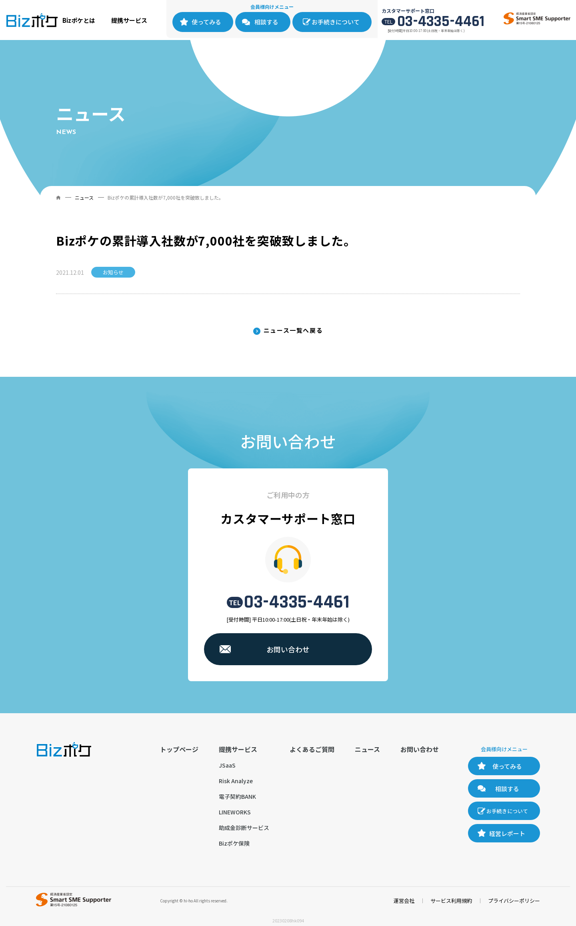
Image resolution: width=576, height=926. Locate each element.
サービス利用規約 (451, 900)
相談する (266, 22)
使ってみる (206, 22)
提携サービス (129, 20)
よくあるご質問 (312, 749)
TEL (235, 602)
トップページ (179, 749)
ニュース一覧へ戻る (293, 330)
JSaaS (227, 765)
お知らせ (113, 272)
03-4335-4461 (440, 21)
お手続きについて (336, 22)
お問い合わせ (288, 649)
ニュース (84, 197)
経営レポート (507, 833)
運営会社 (404, 900)
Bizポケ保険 (234, 843)
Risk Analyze (236, 781)
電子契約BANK (237, 796)
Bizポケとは (78, 20)
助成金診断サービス (244, 828)
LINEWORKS (235, 812)
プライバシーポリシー (514, 900)
